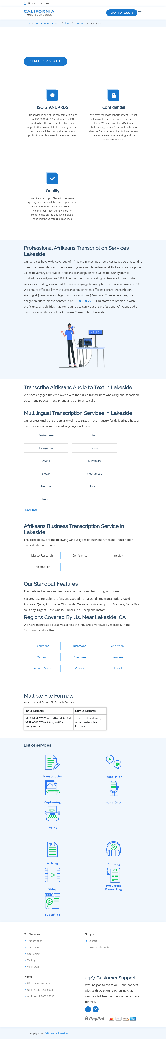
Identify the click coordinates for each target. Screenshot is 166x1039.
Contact (92, 941)
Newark (117, 668)
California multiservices (56, 1033)
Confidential (113, 107)
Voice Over (33, 967)
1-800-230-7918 (84, 301)
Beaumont (42, 646)
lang (67, 23)
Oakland (42, 657)
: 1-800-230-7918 (38, 3)
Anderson (117, 646)
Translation (33, 947)
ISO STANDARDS (52, 107)
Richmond (79, 646)
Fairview (117, 657)
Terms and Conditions (101, 947)
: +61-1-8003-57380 (40, 996)
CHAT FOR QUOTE (122, 13)
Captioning (33, 954)
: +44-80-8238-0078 (40, 990)
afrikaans (80, 23)
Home (27, 23)
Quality (52, 190)
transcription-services (47, 23)
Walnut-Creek (42, 668)
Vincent (80, 668)
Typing (31, 960)
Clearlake (80, 657)
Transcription (35, 941)
